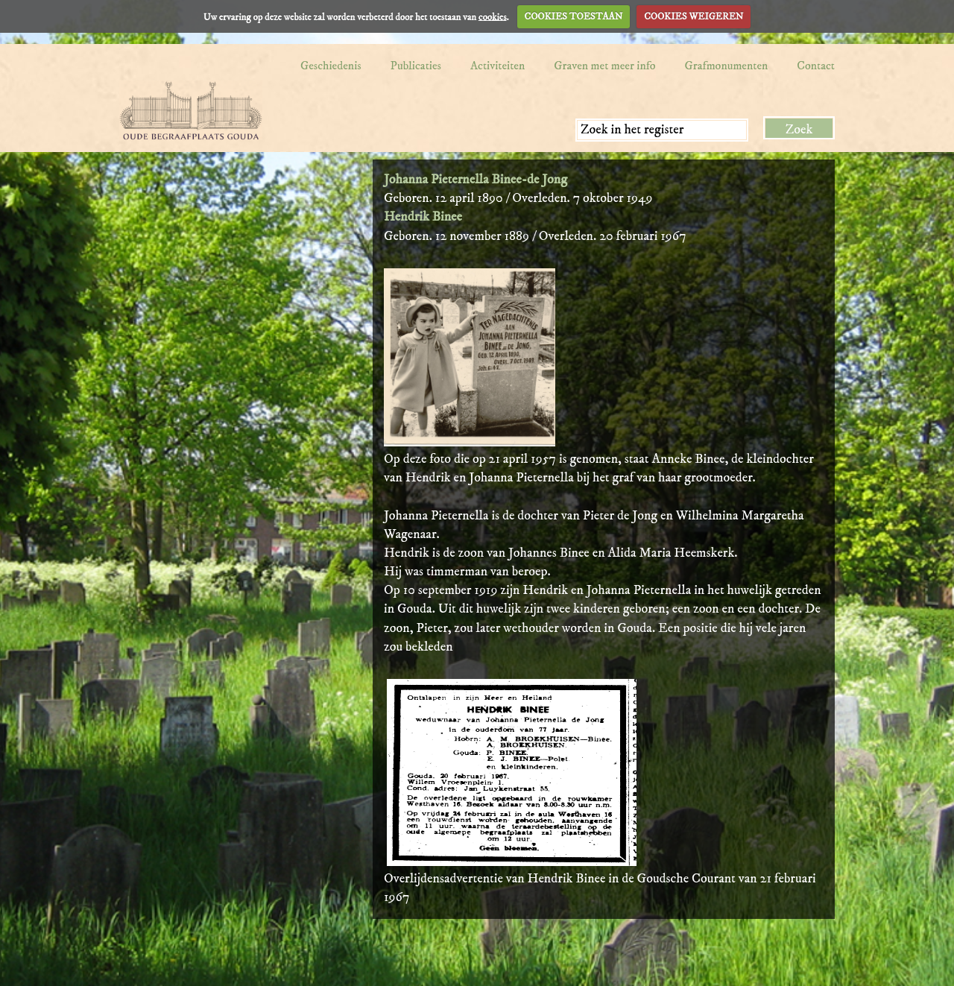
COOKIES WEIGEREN (693, 16)
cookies (492, 16)
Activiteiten (497, 65)
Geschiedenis (330, 65)
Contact (816, 65)
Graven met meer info (604, 65)
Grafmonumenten (726, 65)
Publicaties (416, 65)
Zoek (799, 129)
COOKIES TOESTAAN (574, 16)
